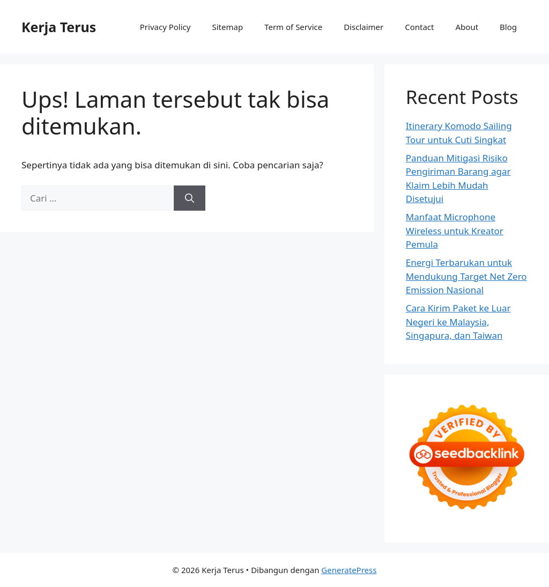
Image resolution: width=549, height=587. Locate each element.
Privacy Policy (165, 26)
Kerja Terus (58, 27)
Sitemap (227, 26)
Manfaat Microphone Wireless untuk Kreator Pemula (454, 230)
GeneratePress (348, 569)
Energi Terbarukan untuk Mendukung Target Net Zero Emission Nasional (466, 276)
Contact (419, 26)
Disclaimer (363, 26)
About (467, 26)
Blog (508, 26)
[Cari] (189, 198)
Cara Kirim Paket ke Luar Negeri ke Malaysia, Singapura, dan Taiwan (458, 321)
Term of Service (293, 26)
